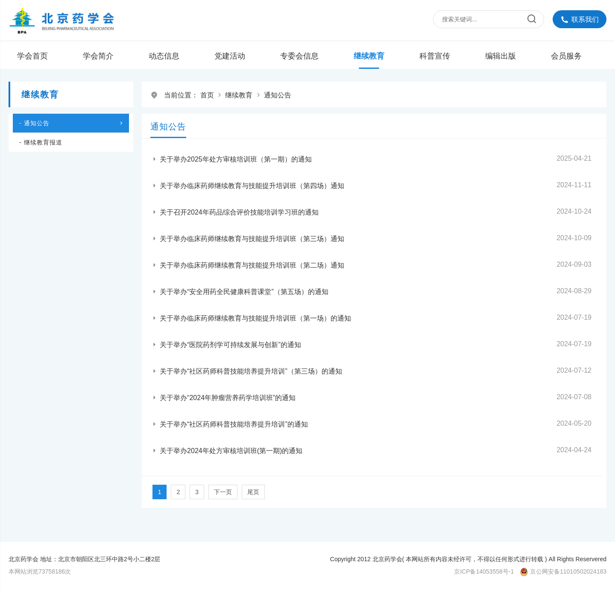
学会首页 (32, 56)
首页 (207, 95)
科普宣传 (434, 56)
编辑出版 (500, 56)
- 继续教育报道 (40, 142)
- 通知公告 (72, 123)
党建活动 (229, 56)
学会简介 (98, 56)
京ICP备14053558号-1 (484, 571)
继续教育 (369, 56)
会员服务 (566, 56)
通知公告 (277, 95)
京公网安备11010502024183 (568, 571)
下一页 (223, 492)
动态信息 (164, 56)
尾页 (253, 492)
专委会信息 (299, 56)
